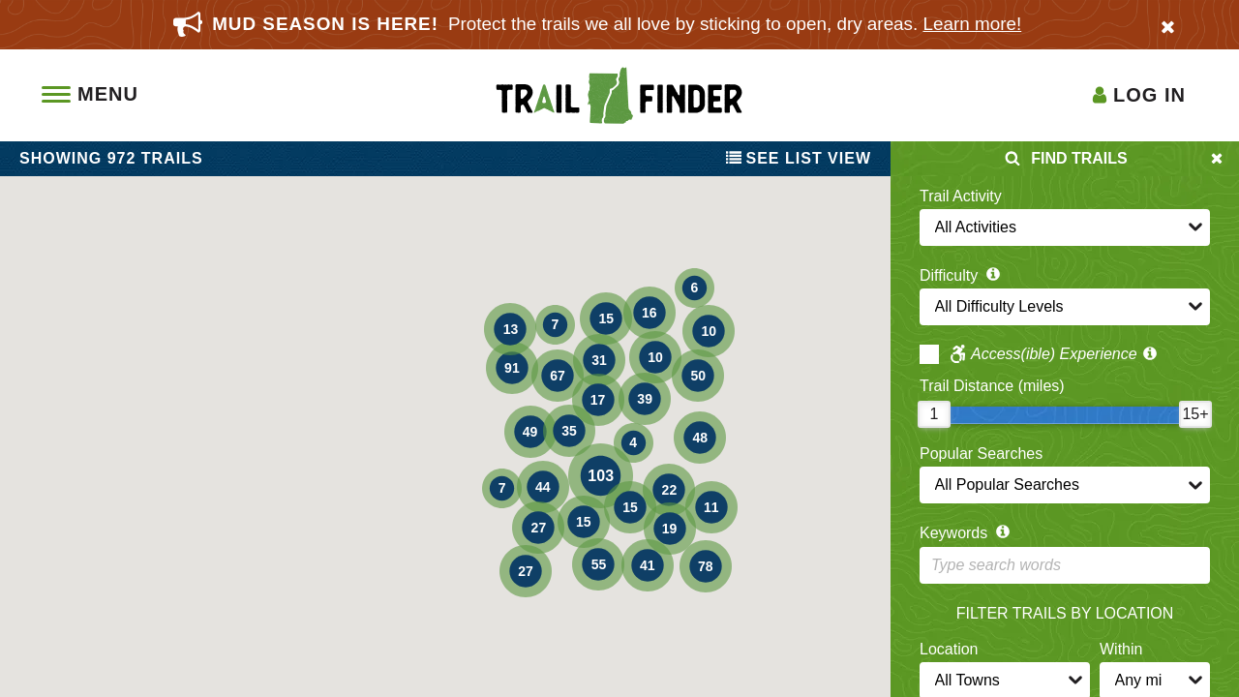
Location (949, 649)
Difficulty (962, 275)
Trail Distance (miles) (992, 386)
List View (798, 159)
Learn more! (972, 24)
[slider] (934, 414)
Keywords (966, 533)
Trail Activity (961, 196)
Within (1121, 649)
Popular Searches (981, 453)
